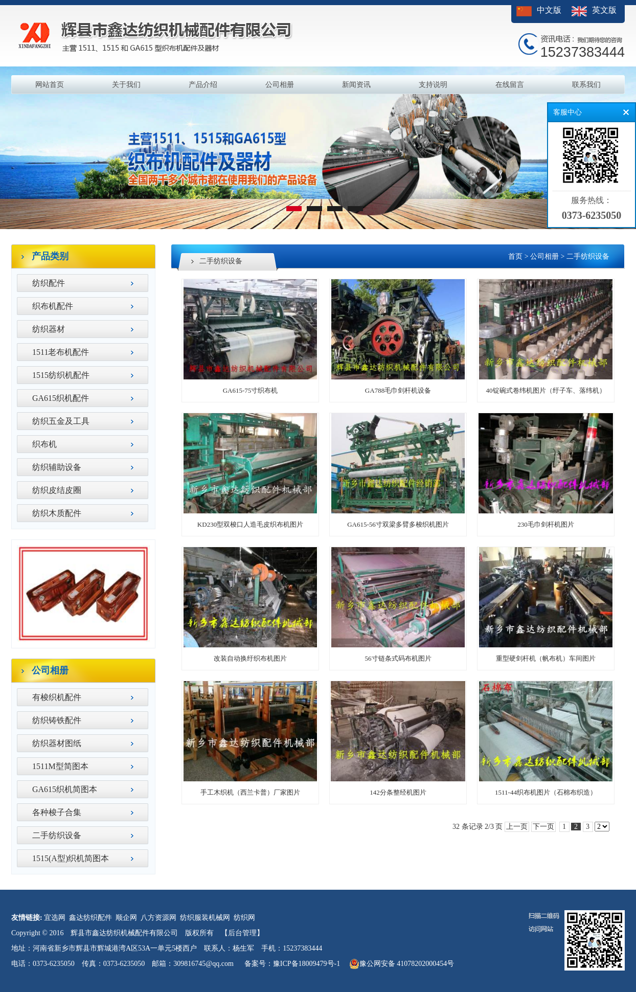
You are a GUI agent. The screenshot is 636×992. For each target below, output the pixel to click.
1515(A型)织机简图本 (70, 858)
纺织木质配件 (56, 513)
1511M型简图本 (60, 766)
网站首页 (49, 84)
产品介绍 (203, 84)
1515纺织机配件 (60, 375)
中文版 (549, 10)
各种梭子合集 (56, 812)
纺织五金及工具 (60, 421)
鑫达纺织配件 (90, 917)
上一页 (517, 826)
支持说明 (433, 84)
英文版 (604, 10)
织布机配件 (52, 306)
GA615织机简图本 (64, 789)
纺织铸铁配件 (56, 720)
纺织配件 (48, 283)
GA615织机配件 (60, 398)
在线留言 (509, 84)
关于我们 (126, 84)
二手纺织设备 (56, 835)
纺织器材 (48, 329)
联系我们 (586, 84)
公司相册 (279, 84)
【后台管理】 (242, 933)
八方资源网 (158, 917)
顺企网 (126, 917)
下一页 (543, 826)
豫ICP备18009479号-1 (306, 963)
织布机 (44, 444)
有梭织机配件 (56, 697)
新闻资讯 (356, 84)
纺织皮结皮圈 (56, 490)
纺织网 (244, 917)
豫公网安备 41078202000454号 (402, 964)
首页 (515, 256)
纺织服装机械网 (205, 917)
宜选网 (54, 917)
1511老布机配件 (60, 352)
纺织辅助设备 (56, 467)
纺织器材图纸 (56, 743)
